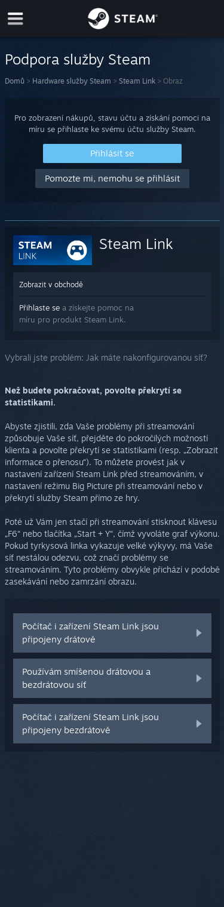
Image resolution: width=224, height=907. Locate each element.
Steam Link (137, 80)
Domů (14, 80)
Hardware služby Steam (71, 80)
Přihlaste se (39, 307)
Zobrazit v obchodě (51, 284)
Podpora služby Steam (78, 59)
